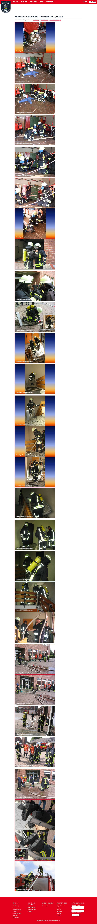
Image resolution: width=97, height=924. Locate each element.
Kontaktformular (17, 913)
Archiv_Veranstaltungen (55, 20)
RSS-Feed (59, 915)
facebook (59, 909)
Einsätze (24, 2)
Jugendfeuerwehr (31, 909)
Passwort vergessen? (76, 912)
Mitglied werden (60, 906)
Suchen (85, 2)
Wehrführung (16, 906)
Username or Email (76, 905)
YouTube (59, 913)
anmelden (76, 915)
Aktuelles (33, 2)
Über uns (15, 2)
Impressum (15, 915)
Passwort (74, 909)
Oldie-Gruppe (45, 906)
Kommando (15, 907)
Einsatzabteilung (17, 909)
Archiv (41, 2)
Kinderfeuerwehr (31, 907)
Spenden (93, 2)
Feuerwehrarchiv (44, 20)
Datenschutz (16, 917)
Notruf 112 (49, 2)
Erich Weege (36, 20)
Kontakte (15, 911)
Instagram (59, 911)
